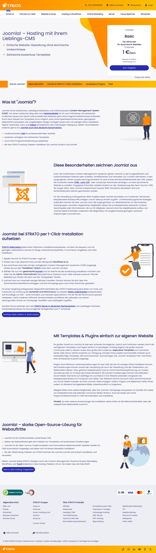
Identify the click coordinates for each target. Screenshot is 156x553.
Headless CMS (69, 512)
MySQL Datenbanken (77, 292)
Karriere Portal (9, 518)
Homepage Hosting (101, 512)
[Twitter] (150, 549)
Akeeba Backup (129, 512)
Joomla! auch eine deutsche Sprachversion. (41, 127)
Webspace (127, 518)
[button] (134, 5)
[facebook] (145, 549)
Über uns (6, 506)
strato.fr (36, 515)
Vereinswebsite (51, 113)
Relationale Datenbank (132, 506)
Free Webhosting (70, 515)
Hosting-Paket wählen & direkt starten (21, 314)
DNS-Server (97, 515)
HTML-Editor (128, 521)
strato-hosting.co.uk (41, 512)
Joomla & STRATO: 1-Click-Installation (64, 84)
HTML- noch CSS (81, 182)
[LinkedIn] (134, 549)
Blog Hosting (98, 521)
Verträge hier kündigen (89, 541)
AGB (65, 541)
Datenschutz (28, 541)
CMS (23, 133)
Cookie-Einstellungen (52, 541)
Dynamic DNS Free (71, 518)
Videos (33, 125)
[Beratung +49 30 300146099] (93, 5)
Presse (5, 509)
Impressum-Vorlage (101, 509)
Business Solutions (11, 515)
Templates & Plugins (95, 84)
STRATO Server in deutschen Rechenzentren (54, 306)
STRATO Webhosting (11, 247)
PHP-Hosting (98, 518)
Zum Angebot (129, 67)
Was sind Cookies (130, 515)
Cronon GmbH (39, 523)
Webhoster (67, 509)
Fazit (111, 84)
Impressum (73, 541)
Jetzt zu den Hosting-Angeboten (18, 469)
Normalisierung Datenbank (74, 521)
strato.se (36, 518)
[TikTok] (123, 549)
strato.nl (36, 506)
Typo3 (19, 464)
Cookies (38, 541)
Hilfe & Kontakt (12, 533)
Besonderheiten (36, 84)
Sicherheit (7, 512)
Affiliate (66, 506)
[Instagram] (128, 549)
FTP (124, 509)
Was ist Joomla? (17, 84)
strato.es (36, 509)
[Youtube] (139, 549)
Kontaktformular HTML (102, 506)
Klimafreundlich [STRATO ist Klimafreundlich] (42, 533)
